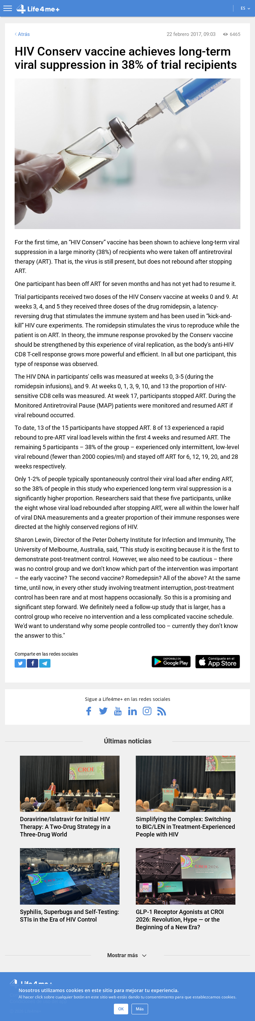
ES (245, 8)
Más (140, 1009)
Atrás (21, 34)
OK (121, 1009)
